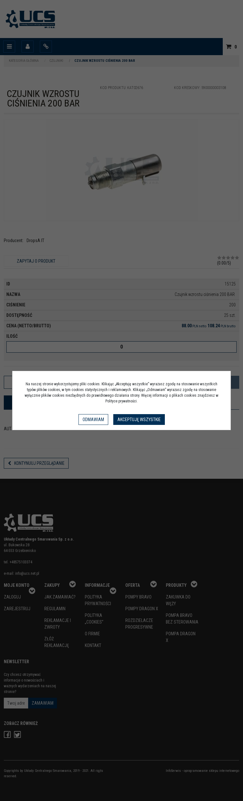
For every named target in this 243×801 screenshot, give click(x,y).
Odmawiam (93, 419)
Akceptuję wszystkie (139, 419)
